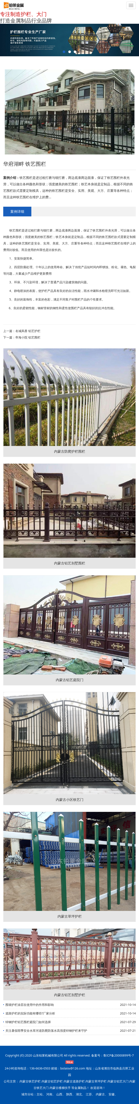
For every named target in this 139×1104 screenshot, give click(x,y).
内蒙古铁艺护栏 (30, 1081)
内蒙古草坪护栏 (96, 1081)
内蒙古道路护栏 (74, 1081)
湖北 (79, 1094)
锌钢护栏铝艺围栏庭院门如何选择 (28, 1022)
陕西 (69, 1094)
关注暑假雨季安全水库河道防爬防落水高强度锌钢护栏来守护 (46, 1030)
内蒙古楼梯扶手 (60, 1088)
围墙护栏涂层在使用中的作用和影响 (29, 1005)
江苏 (89, 1094)
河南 (49, 1094)
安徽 (112, 1094)
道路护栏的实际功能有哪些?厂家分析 (30, 1013)
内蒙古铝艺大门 (118, 1081)
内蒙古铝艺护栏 (52, 1081)
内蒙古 (100, 1094)
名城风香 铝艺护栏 (27, 331)
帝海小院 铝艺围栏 (27, 337)
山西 (59, 1094)
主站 (40, 1094)
